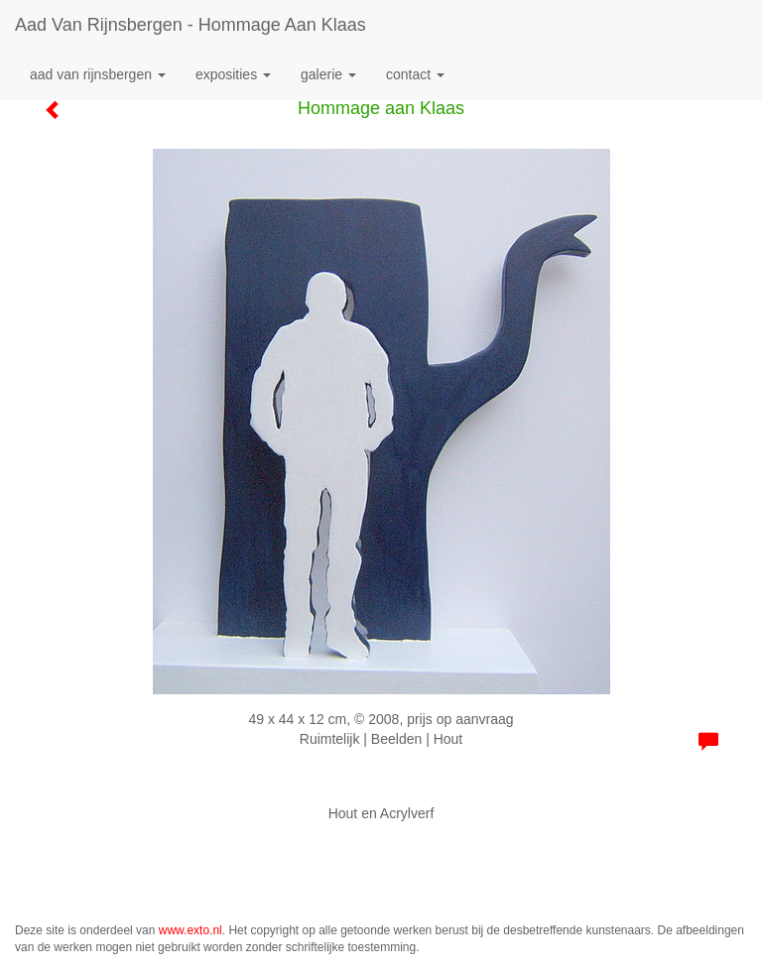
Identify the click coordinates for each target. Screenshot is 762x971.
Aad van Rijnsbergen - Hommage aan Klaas (190, 25)
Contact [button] (415, 74)
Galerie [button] (328, 74)
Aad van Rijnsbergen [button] (98, 74)
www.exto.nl (190, 930)
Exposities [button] (233, 74)
